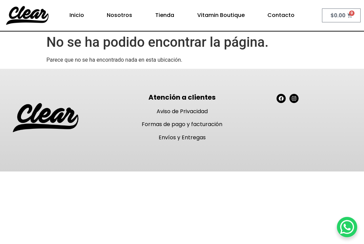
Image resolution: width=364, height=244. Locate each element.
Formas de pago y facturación (182, 124)
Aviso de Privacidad (182, 111)
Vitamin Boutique (221, 15)
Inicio (76, 15)
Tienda (164, 15)
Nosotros (119, 15)
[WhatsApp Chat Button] (347, 227)
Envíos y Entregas (182, 137)
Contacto (281, 15)
